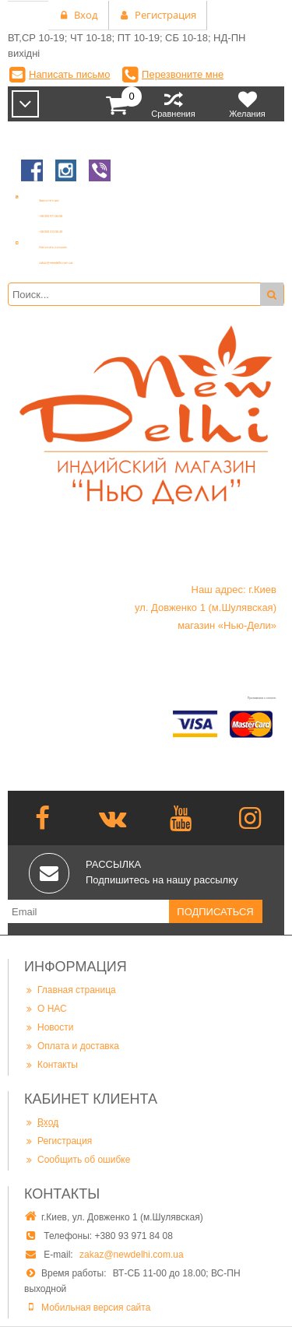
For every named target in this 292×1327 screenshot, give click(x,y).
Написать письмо (69, 74)
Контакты (51, 1064)
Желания (247, 103)
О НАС (45, 1008)
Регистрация (58, 1140)
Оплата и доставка (71, 1045)
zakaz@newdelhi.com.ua (131, 1254)
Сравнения (173, 103)
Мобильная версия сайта (95, 1307)
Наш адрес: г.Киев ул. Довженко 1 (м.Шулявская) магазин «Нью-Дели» (205, 607)
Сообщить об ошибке (77, 1159)
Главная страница (70, 989)
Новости (48, 1027)
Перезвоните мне (182, 74)
